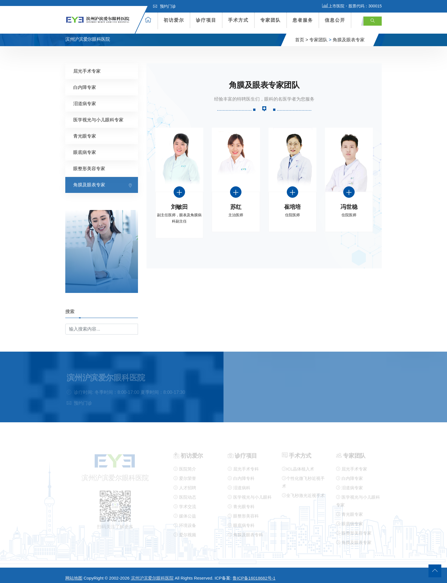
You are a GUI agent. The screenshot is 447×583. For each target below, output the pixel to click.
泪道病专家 (84, 98)
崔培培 (292, 202)
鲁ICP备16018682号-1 (254, 573)
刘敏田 (179, 202)
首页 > (301, 35)
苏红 (235, 202)
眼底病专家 (84, 147)
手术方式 (238, 20)
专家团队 (270, 20)
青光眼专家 (84, 131)
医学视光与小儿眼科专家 (98, 114)
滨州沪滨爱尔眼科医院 (152, 573)
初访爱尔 (174, 20)
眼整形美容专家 (89, 163)
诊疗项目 (206, 20)
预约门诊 (164, 6)
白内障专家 (84, 82)
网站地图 (73, 573)
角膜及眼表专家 (349, 35)
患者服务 (302, 20)
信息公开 (335, 20)
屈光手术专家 (87, 66)
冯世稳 (348, 202)
